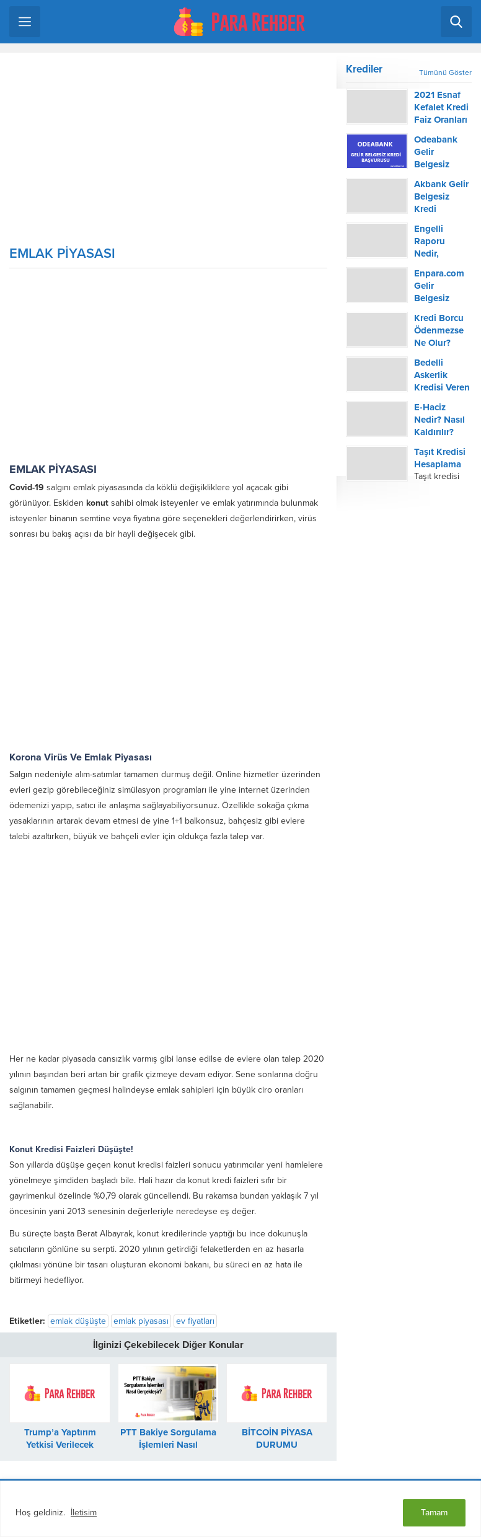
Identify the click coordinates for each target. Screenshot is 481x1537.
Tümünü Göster (445, 72)
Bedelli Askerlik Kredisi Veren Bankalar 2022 (442, 387)
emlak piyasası (141, 1321)
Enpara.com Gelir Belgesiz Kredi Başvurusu (439, 298)
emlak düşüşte (78, 1321)
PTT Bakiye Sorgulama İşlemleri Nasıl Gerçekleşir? (168, 1445)
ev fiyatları (195, 1321)
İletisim (84, 1512)
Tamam (434, 1512)
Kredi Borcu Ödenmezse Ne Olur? (439, 330)
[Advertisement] (168, 153)
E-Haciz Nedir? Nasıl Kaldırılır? (439, 420)
